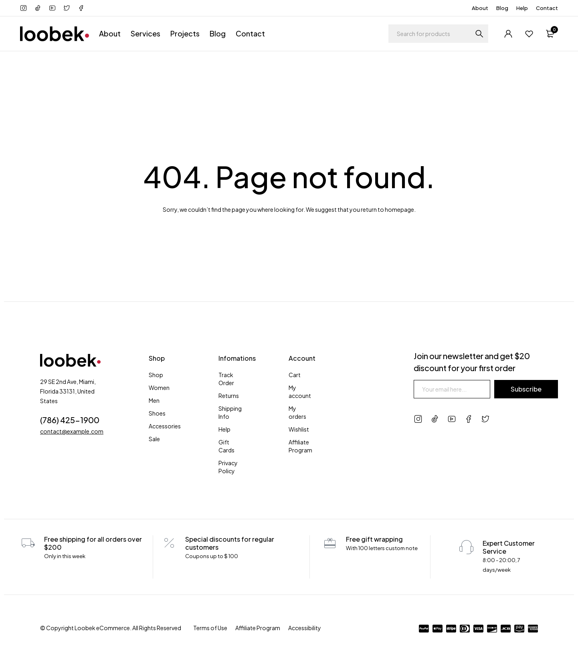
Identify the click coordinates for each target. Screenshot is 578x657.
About (480, 8)
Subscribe (526, 389)
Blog (502, 8)
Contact (547, 8)
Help (522, 8)
